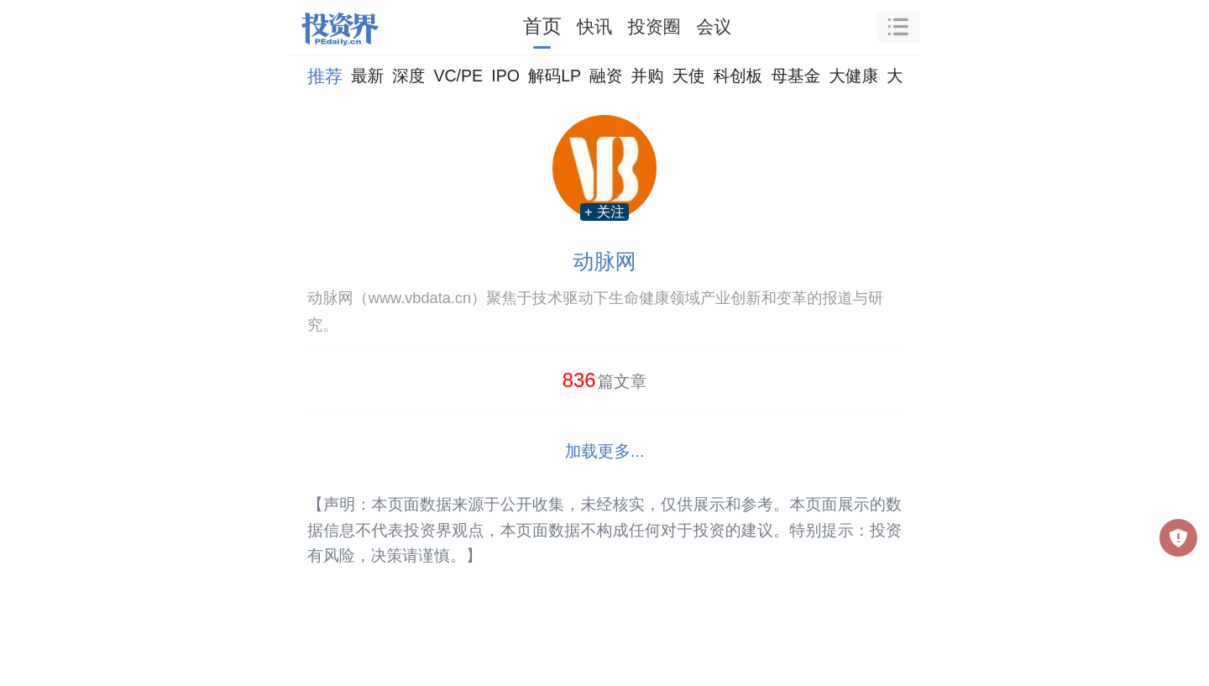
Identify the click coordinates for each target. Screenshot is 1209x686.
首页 (542, 26)
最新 (367, 75)
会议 (713, 26)
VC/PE (458, 75)
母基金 (795, 75)
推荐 (325, 76)
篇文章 (605, 380)
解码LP (554, 75)
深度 (408, 75)
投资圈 (654, 26)
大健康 (853, 75)
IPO (505, 75)
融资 (605, 75)
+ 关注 (604, 212)
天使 (688, 75)
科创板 (738, 75)
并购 (647, 75)
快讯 (594, 26)
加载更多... (605, 451)
